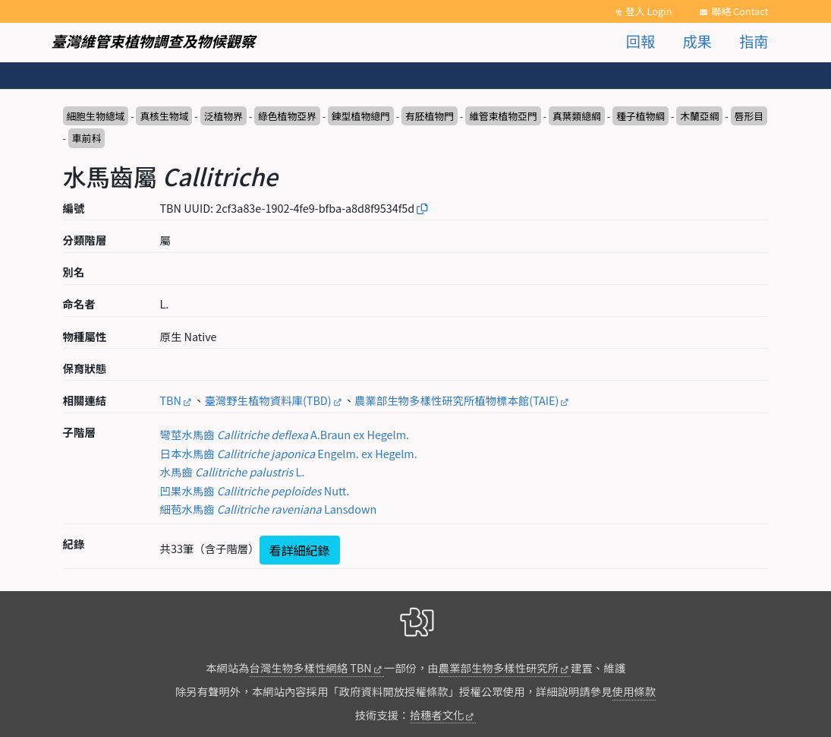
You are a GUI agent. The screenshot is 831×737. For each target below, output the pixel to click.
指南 (753, 41)
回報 (640, 41)
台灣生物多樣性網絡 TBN (311, 667)
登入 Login (648, 11)
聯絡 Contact (739, 11)
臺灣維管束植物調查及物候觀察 (154, 41)
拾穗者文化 (437, 715)
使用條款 (634, 691)
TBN (170, 400)
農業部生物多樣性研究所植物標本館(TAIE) (456, 400)
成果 (696, 41)
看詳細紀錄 (299, 550)
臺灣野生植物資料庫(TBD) (267, 400)
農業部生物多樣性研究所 (499, 667)
